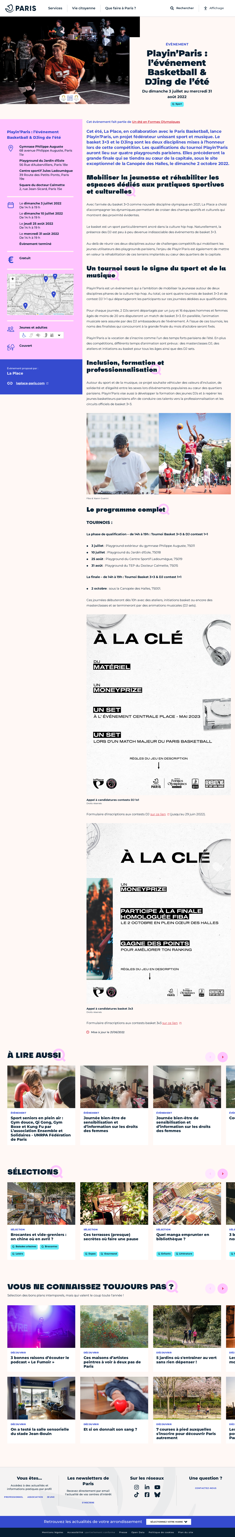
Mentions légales (52, 1532)
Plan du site (185, 1532)
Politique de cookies (161, 1532)
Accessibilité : (91, 1532)
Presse (123, 1532)
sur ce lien (158, 814)
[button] (25, 306)
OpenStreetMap (58, 314)
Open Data (138, 1532)
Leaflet (40, 314)
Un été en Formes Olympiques (156, 122)
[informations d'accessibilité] (41, 335)
